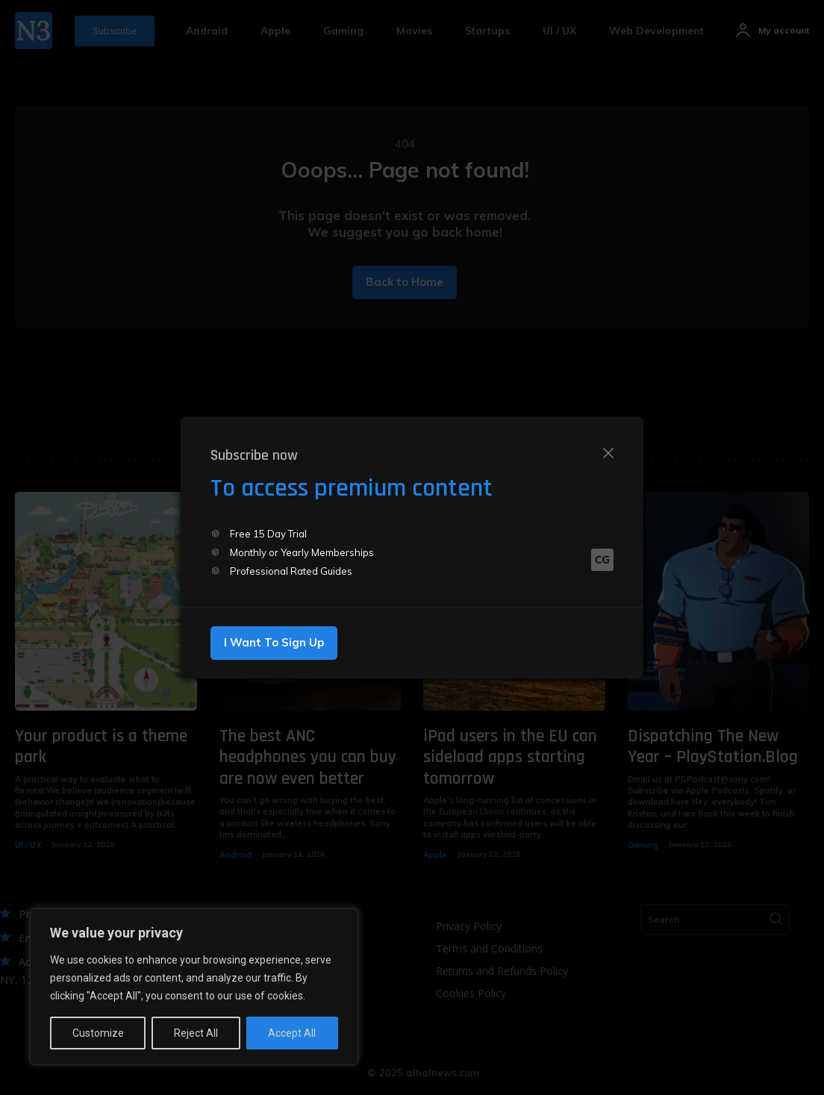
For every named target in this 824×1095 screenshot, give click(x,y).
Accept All (292, 1033)
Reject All (196, 1033)
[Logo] (602, 560)
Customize (98, 1033)
